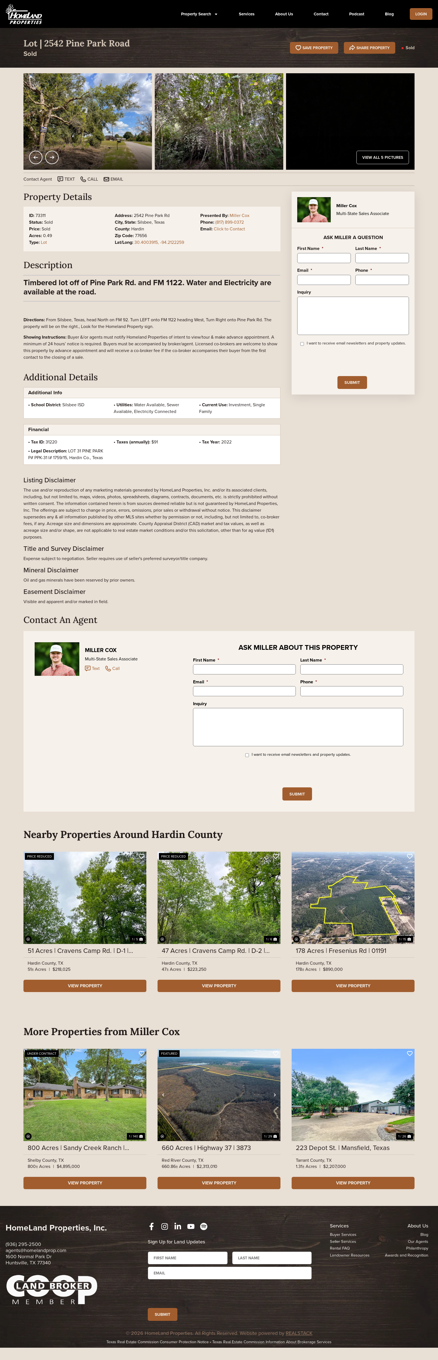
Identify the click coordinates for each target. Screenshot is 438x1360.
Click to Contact (229, 229)
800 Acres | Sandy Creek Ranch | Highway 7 (76, 1155)
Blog (387, 14)
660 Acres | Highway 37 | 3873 (206, 1155)
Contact (319, 14)
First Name (310, 249)
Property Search (197, 14)
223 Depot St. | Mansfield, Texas (343, 1155)
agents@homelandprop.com (36, 1258)
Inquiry (304, 292)
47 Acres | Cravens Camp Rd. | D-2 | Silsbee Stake (213, 958)
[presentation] (339, 367)
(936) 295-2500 (23, 1252)
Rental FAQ (340, 1256)
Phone (363, 270)
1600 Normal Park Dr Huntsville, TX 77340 (29, 1267)
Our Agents (418, 1249)
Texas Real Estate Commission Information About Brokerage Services (272, 1354)
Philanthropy (417, 1256)
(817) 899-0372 (229, 222)
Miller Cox (239, 215)
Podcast (354, 14)
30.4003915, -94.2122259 (159, 242)
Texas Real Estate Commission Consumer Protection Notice (157, 1354)
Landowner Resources (350, 1263)
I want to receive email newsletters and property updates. (356, 350)
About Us (282, 14)
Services (245, 14)
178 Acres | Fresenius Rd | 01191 (341, 958)
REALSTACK (299, 1345)
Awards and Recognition (406, 1263)
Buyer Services (343, 1242)
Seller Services (343, 1249)
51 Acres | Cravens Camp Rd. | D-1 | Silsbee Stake (78, 958)
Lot (44, 242)
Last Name (368, 249)
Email (304, 270)
